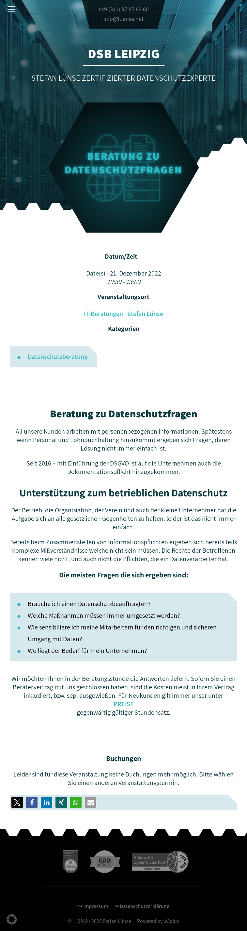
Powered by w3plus (158, 921)
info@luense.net (123, 18)
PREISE (124, 704)
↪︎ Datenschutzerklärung (142, 906)
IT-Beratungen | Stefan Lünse (123, 313)
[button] (32, 802)
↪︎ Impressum (93, 906)
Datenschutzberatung (57, 356)
